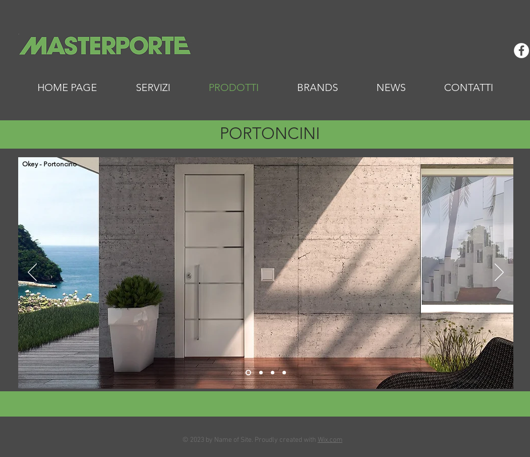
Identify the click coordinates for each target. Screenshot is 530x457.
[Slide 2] (261, 373)
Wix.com (330, 440)
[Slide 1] (248, 373)
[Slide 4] (284, 373)
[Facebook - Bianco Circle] (521, 50)
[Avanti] (499, 273)
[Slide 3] (272, 373)
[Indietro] (32, 273)
